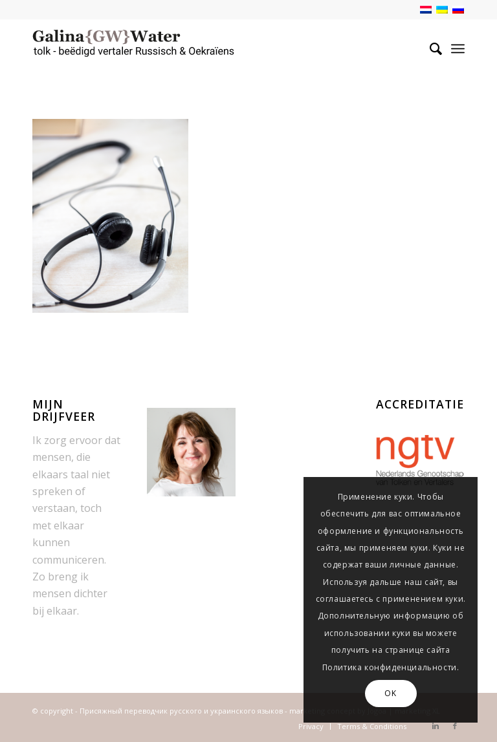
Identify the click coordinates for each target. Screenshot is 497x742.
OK (390, 693)
